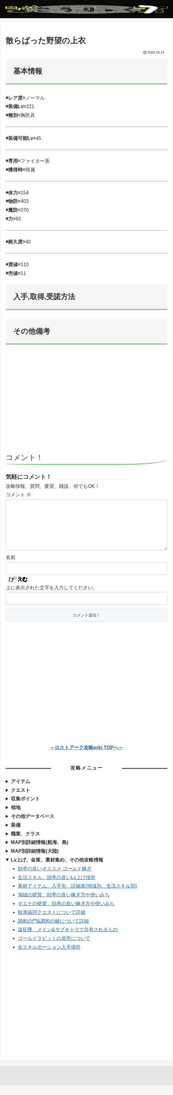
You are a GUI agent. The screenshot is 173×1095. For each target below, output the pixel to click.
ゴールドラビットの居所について (54, 948)
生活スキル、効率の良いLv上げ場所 (56, 887)
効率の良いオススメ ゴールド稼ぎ (54, 878)
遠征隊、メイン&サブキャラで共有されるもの (68, 939)
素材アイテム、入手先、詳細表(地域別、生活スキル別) (77, 895)
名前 (10, 567)
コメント (18, 494)
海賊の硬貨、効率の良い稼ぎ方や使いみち (64, 904)
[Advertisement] (86, 401)
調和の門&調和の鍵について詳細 (53, 930)
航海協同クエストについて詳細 (51, 922)
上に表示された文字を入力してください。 (52, 597)
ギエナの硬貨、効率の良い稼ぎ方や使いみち (66, 913)
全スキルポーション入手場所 (49, 956)
